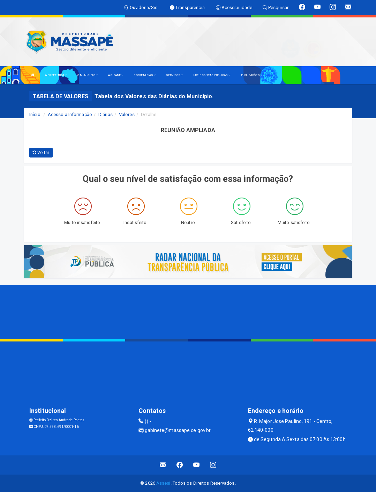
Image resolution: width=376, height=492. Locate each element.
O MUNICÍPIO (87, 75)
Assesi (163, 483)
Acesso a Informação (70, 114)
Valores (127, 114)
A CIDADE (115, 75)
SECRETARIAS (145, 75)
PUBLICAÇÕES (251, 75)
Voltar (41, 152)
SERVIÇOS (174, 75)
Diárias (105, 114)
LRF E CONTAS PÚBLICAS (211, 75)
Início (34, 114)
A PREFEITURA (56, 75)
